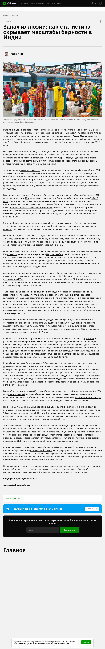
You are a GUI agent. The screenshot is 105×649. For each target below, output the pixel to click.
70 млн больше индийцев (15, 413)
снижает (7, 229)
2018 (37, 413)
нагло (6, 179)
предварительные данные (76, 160)
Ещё (60, 3)
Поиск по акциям (37, 3)
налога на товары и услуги (88, 397)
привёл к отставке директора (69, 185)
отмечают (12, 254)
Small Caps (50, 3)
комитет (90, 338)
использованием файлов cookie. (24, 645)
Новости (24, 3)
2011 (36, 182)
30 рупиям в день (43, 260)
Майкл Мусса (33, 151)
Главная (6, 16)
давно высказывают (30, 170)
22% (27, 198)
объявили (25, 213)
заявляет (85, 294)
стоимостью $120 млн (41, 450)
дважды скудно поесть (35, 266)
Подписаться (92, 509)
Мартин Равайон (54, 254)
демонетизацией (16, 394)
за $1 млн (45, 453)
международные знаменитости (46, 459)
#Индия (16, 498)
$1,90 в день (57, 241)
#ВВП (8, 498)
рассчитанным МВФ (13, 279)
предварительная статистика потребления (31, 207)
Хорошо (86, 642)
